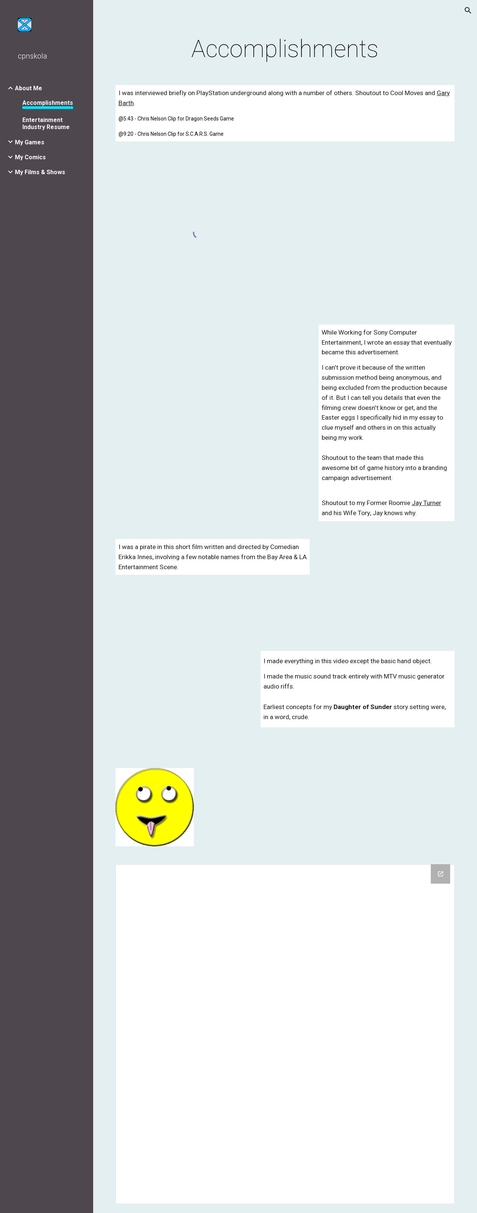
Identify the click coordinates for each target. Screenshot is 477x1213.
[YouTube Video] (184, 700)
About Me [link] (28, 88)
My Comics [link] (30, 157)
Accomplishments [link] (47, 102)
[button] (468, 10)
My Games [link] (29, 142)
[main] (285, 49)
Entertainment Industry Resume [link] (46, 123)
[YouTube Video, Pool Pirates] (387, 586)
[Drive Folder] (285, 1034)
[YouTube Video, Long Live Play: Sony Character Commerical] (213, 375)
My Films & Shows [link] (40, 172)
